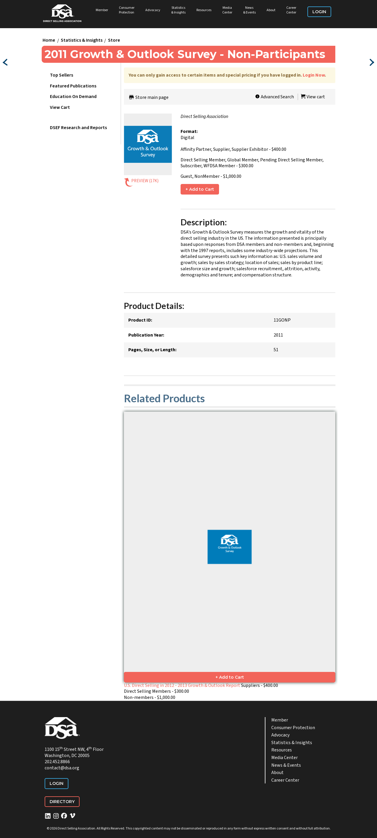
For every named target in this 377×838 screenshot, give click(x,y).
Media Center (227, 10)
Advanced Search (274, 97)
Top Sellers (61, 75)
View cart (313, 97)
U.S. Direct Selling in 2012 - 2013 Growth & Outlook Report (182, 685)
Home (49, 40)
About (271, 10)
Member (102, 10)
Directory (62, 801)
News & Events (249, 10)
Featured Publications (73, 86)
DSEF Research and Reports (78, 127)
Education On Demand (73, 96)
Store (114, 40)
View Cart (60, 107)
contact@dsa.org (62, 768)
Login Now (314, 75)
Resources (203, 10)
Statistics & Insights (178, 10)
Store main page (148, 97)
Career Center (291, 10)
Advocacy (152, 10)
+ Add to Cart (200, 189)
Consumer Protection (126, 10)
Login (319, 11)
